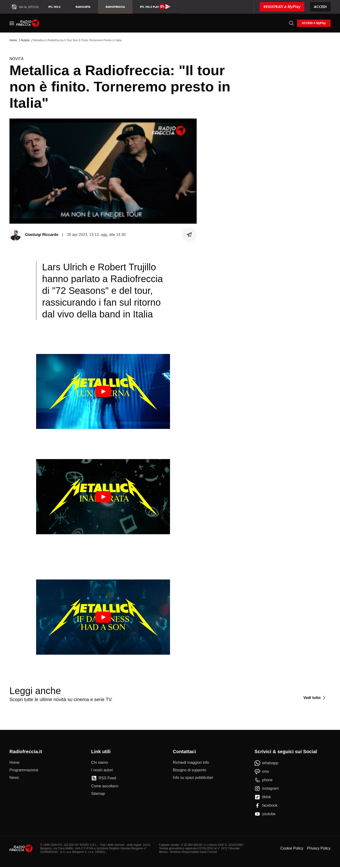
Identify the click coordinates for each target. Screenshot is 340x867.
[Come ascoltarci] (104, 786)
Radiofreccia (115, 6)
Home (13, 40)
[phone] (264, 780)
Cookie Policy (291, 848)
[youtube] (265, 814)
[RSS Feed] (103, 778)
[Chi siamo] (99, 762)
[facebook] (266, 805)
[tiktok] (263, 797)
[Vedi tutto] (315, 698)
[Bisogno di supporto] (189, 770)
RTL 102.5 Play (155, 6)
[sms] (262, 771)
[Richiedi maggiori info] (191, 762)
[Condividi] (189, 234)
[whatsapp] (266, 763)
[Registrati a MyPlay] (282, 7)
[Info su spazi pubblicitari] (193, 777)
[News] (14, 777)
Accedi (320, 6)
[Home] (27, 23)
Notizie (25, 40)
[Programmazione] (23, 770)
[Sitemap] (98, 793)
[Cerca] (291, 23)
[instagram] (267, 788)
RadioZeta (83, 6)
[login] (314, 23)
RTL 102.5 (54, 6)
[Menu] (11, 23)
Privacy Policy (319, 848)
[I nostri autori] (102, 770)
